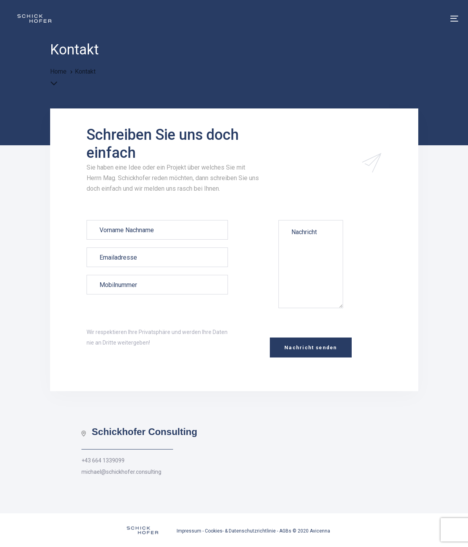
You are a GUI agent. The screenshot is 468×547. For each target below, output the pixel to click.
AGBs (285, 531)
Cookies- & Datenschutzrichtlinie (240, 531)
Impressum (189, 531)
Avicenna (320, 531)
